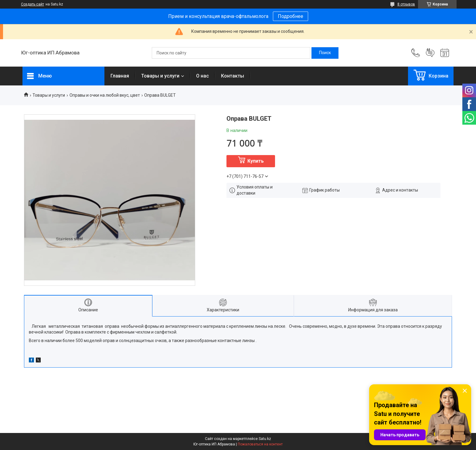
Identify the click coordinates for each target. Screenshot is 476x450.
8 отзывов (406, 4)
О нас (202, 76)
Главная (119, 76)
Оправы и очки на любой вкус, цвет (105, 95)
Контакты (232, 76)
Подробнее (290, 16)
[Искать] (324, 53)
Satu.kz (265, 439)
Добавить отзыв (430, 53)
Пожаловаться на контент (260, 444)
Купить (255, 161)
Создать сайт (32, 4)
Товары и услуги (160, 76)
